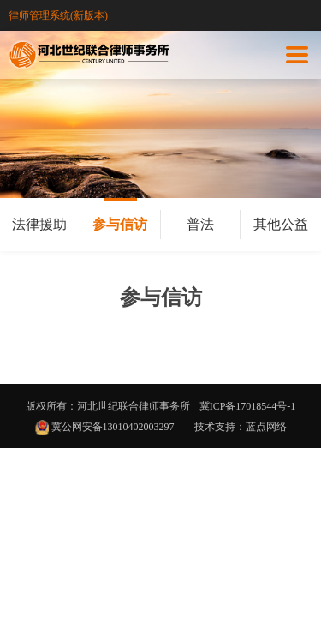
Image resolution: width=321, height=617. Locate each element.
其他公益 (280, 224)
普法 (200, 224)
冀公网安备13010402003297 (112, 427)
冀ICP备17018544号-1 (247, 406)
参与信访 (119, 224)
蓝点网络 (266, 427)
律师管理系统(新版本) (58, 15)
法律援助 (39, 224)
